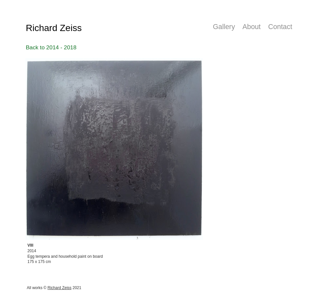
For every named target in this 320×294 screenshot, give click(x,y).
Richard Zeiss (60, 288)
